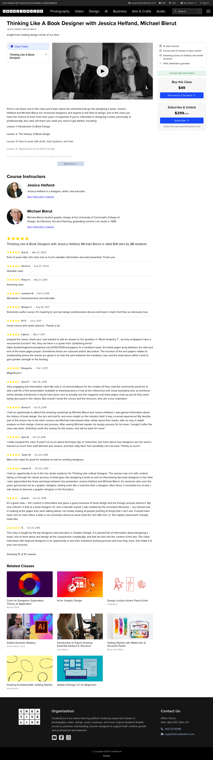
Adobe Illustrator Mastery (21, 643)
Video (79, 11)
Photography (60, 11)
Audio (160, 11)
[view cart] (173, 3)
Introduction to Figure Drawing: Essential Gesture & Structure (75, 644)
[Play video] (102, 71)
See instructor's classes (40, 197)
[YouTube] (54, 737)
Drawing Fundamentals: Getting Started (29, 685)
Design (94, 11)
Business (120, 11)
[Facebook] (61, 737)
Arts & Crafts (141, 11)
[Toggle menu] (208, 11)
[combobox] (187, 11)
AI (106, 11)
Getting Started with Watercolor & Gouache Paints (126, 644)
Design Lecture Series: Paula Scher (127, 600)
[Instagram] (68, 737)
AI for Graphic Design (69, 600)
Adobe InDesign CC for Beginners (76, 685)
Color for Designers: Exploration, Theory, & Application (25, 602)
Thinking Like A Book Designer (22, 56)
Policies (106, 755)
